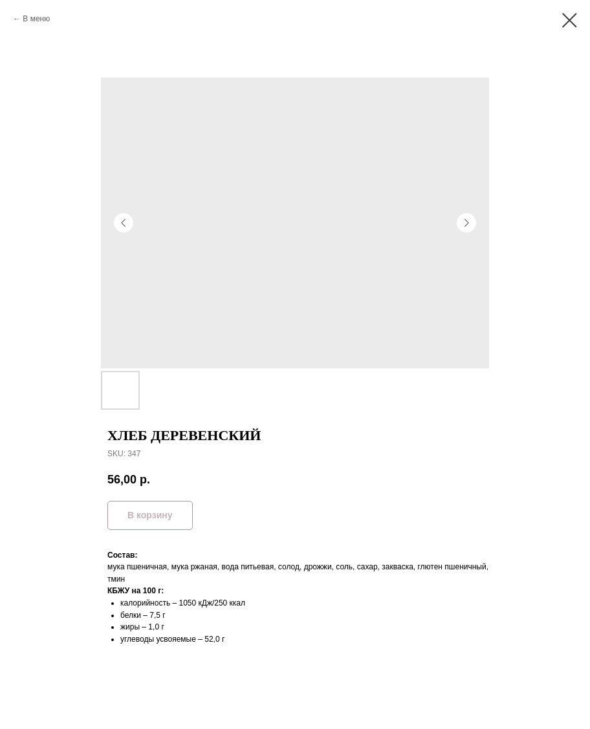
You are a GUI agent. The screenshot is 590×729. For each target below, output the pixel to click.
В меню (36, 18)
